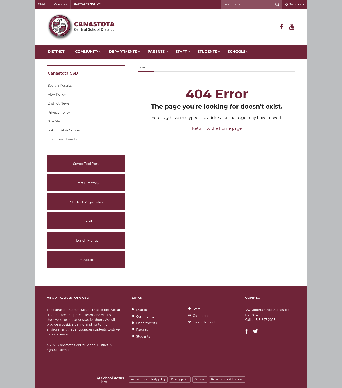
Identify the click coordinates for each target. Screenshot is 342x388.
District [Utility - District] (43, 4)
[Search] (277, 4)
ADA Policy (57, 94)
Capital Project (204, 322)
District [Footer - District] (141, 310)
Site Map (55, 121)
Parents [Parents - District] (142, 330)
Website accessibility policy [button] (148, 379)
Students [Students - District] (143, 336)
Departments (146, 323)
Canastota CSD (63, 73)
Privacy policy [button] (180, 379)
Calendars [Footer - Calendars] (200, 316)
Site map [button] (199, 379)
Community (145, 317)
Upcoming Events (62, 139)
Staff (196, 309)
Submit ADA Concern (65, 130)
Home (142, 67)
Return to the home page (217, 128)
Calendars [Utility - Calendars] (60, 4)
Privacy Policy (59, 112)
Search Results (60, 85)
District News (59, 103)
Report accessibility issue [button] (227, 379)
